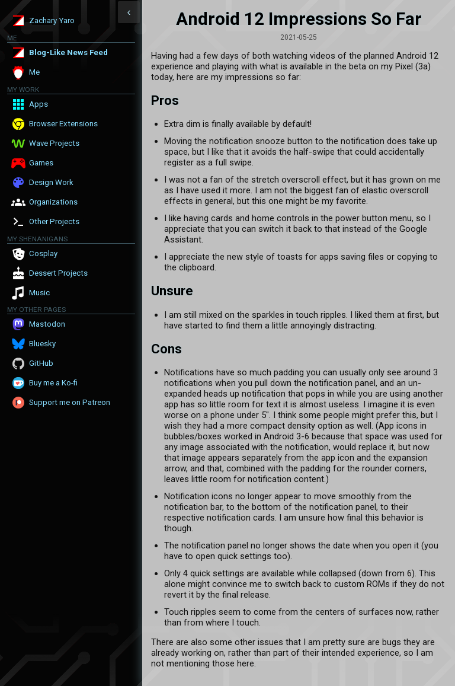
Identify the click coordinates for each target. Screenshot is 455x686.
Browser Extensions (63, 123)
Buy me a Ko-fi (53, 382)
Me (34, 72)
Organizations (53, 201)
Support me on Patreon (69, 402)
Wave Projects (54, 143)
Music (39, 292)
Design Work (51, 182)
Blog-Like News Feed (68, 52)
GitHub (41, 363)
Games (41, 162)
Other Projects (54, 221)
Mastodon (47, 324)
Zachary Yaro (52, 20)
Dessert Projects (58, 273)
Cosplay (43, 253)
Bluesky (42, 343)
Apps (38, 104)
